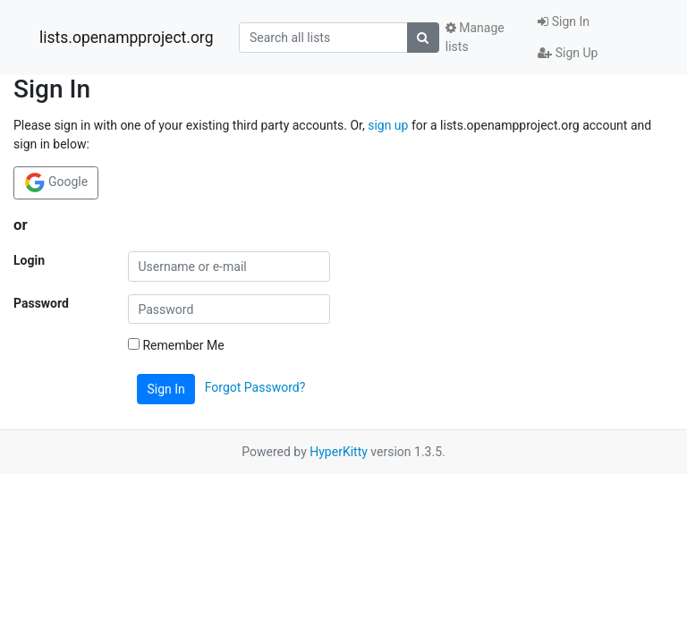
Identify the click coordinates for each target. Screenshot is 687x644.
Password (41, 303)
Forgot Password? (255, 388)
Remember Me (176, 345)
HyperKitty (339, 452)
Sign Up (568, 53)
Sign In (563, 21)
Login (29, 260)
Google (56, 182)
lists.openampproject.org (126, 38)
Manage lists (475, 37)
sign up (388, 125)
